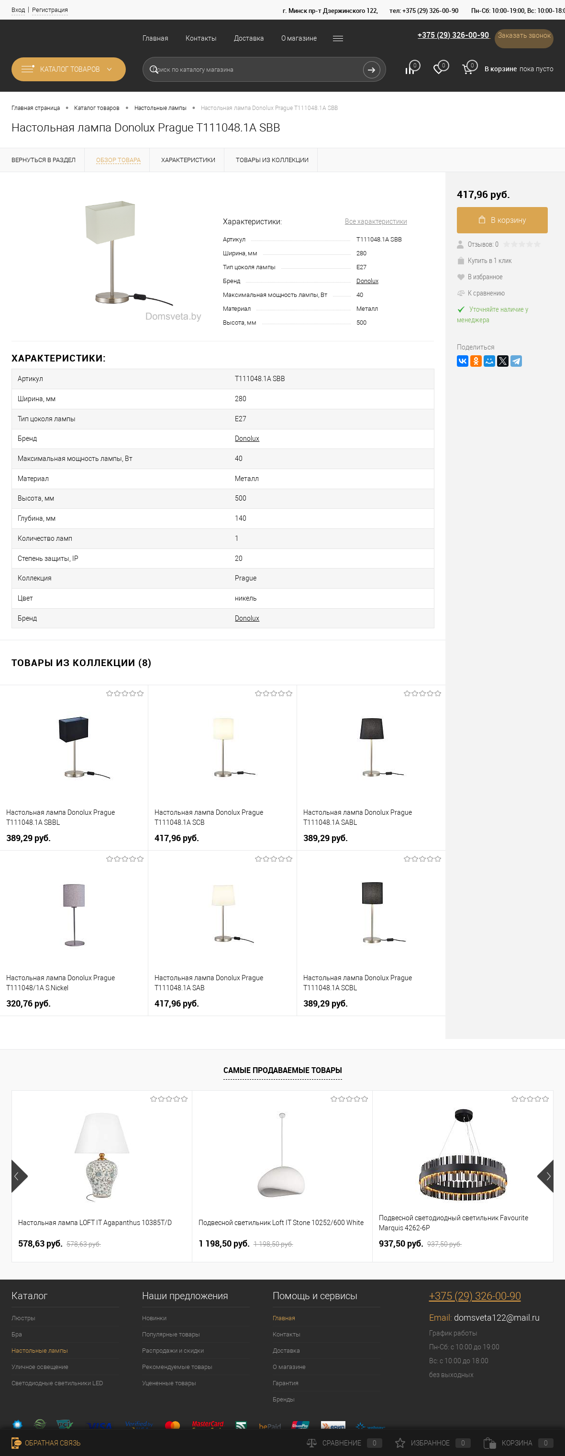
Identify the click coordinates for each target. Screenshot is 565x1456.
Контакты (201, 38)
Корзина (519, 1443)
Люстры (23, 1270)
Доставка (249, 38)
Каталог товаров (68, 69)
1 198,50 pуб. (246, 1196)
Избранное (433, 1443)
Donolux (367, 281)
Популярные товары (171, 1286)
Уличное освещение (39, 1319)
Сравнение (344, 1443)
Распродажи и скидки (173, 1302)
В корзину (502, 220)
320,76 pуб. (28, 956)
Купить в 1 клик (484, 260)
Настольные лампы (39, 1302)
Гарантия (286, 1335)
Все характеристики (376, 221)
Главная (155, 38)
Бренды (284, 1351)
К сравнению (481, 292)
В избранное (480, 276)
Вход (18, 9)
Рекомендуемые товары (177, 1319)
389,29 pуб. (28, 790)
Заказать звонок (518, 38)
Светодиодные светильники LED (57, 1335)
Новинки (154, 1270)
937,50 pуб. (420, 1196)
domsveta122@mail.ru (497, 1270)
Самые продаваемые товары (282, 1022)
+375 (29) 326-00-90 (435, 38)
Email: (441, 1270)
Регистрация (50, 9)
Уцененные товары (169, 1335)
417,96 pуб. (177, 790)
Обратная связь (46, 1443)
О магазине (299, 38)
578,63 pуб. (59, 1196)
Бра (16, 1286)
